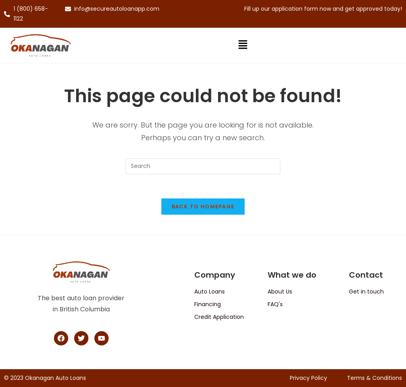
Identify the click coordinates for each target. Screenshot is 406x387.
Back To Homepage (203, 206)
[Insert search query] (203, 166)
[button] (243, 45)
